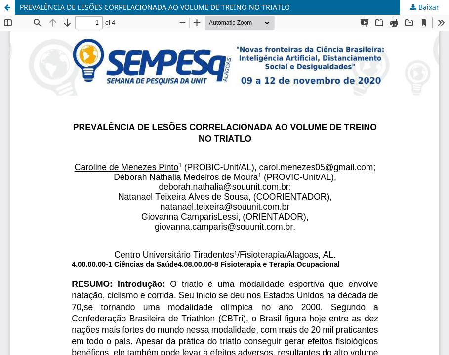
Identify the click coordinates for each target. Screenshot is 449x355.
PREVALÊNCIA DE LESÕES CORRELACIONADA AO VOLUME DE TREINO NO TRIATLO (155, 7)
